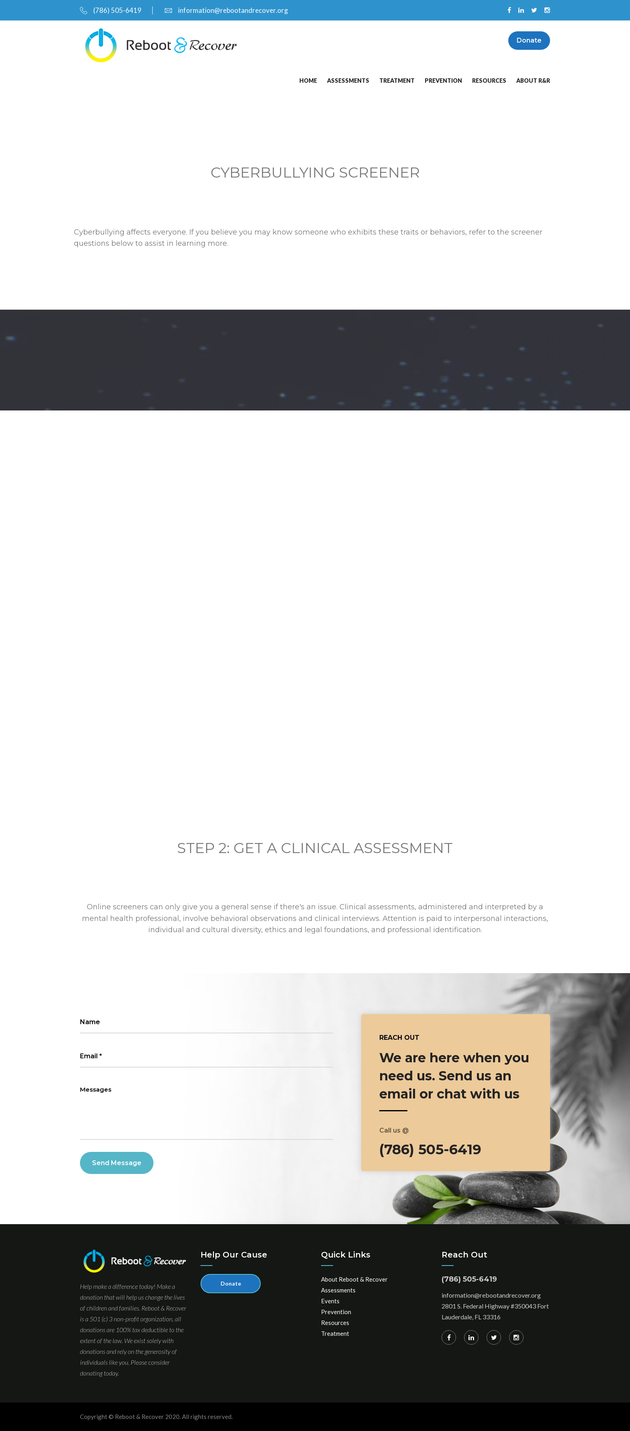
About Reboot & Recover (354, 1279)
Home (308, 80)
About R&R (533, 80)
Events (330, 1300)
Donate (529, 40)
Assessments (348, 80)
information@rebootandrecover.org (226, 10)
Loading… (279, 541)
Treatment (397, 80)
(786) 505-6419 (110, 10)
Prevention (443, 80)
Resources (489, 80)
